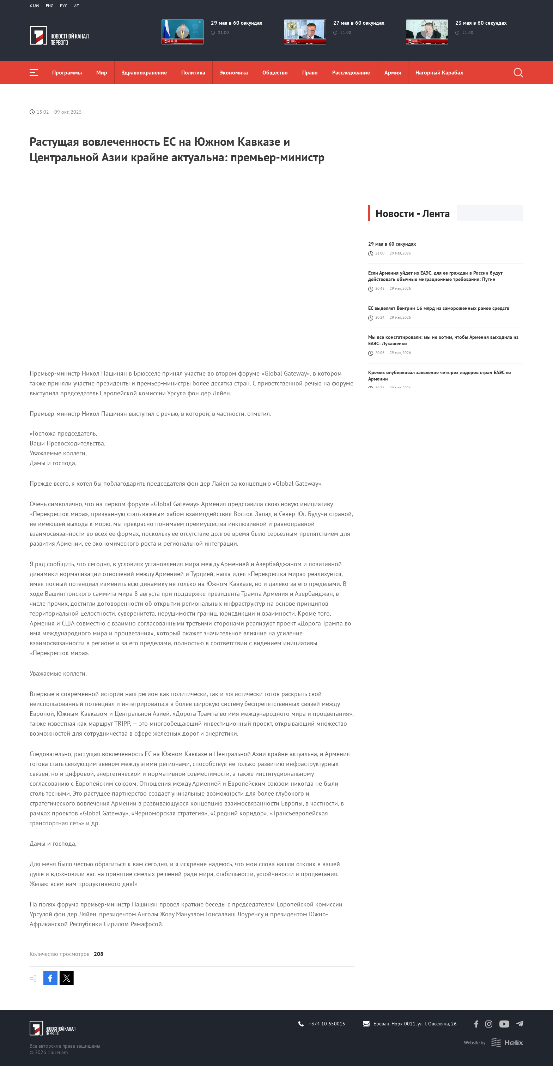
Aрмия (392, 72)
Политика (193, 72)
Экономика (234, 72)
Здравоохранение (144, 72)
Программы (67, 72)
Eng (49, 5)
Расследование (351, 72)
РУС (63, 5)
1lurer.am (58, 1052)
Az (76, 5)
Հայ (34, 5)
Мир (101, 72)
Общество (275, 72)
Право (310, 72)
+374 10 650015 (327, 1023)
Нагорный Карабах (439, 72)
